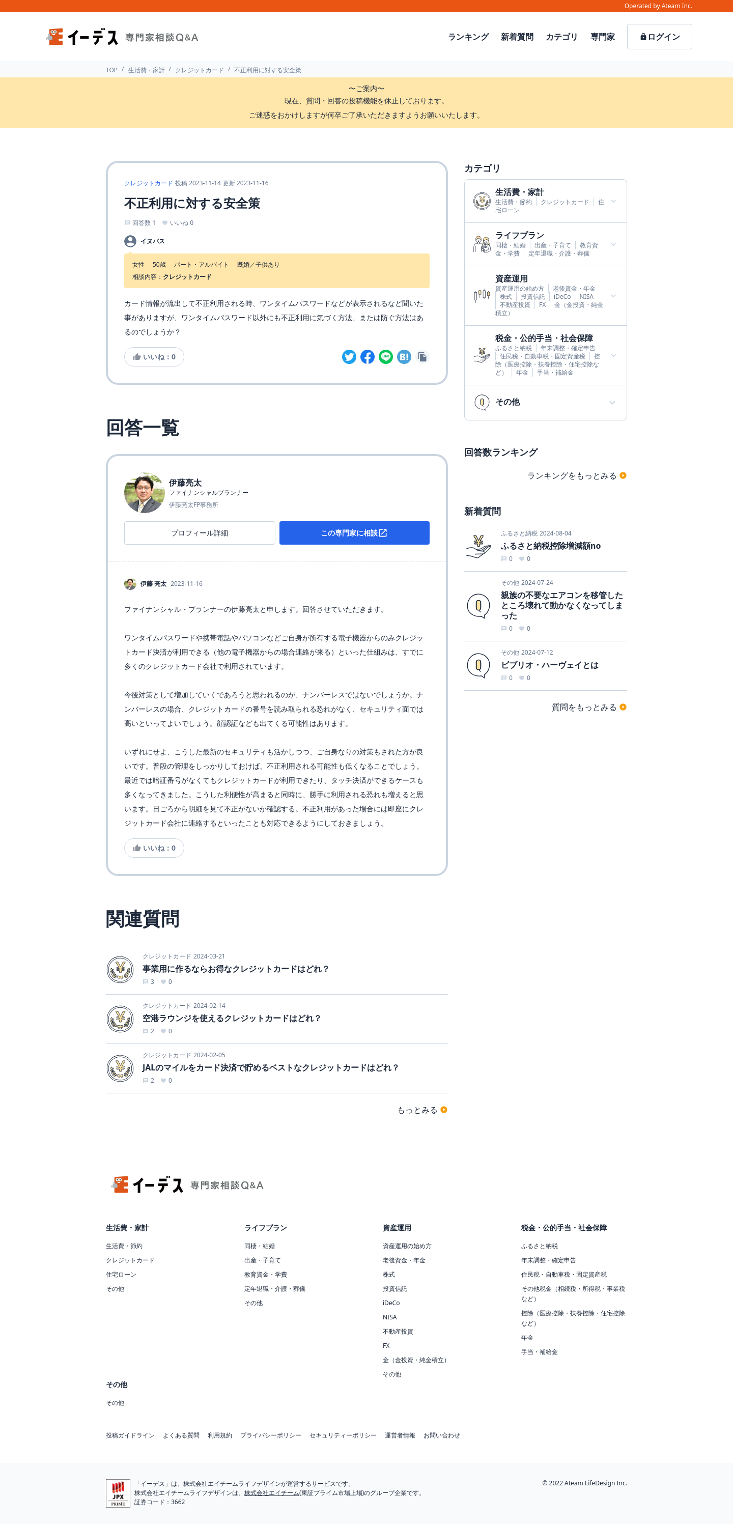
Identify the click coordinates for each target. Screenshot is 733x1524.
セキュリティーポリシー (343, 1435)
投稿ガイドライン (130, 1435)
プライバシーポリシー (270, 1435)
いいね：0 (154, 356)
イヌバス (152, 241)
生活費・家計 (146, 70)
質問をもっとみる (589, 707)
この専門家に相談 (354, 533)
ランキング (468, 37)
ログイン (659, 36)
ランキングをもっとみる (577, 475)
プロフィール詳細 (199, 533)
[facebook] (367, 357)
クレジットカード (199, 70)
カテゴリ (562, 37)
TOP (112, 70)
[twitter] (349, 357)
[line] (386, 357)
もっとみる (422, 1110)
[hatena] (404, 357)
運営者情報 (400, 1435)
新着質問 (517, 37)
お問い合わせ (442, 1435)
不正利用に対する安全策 (267, 70)
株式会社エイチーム (271, 1492)
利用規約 (220, 1435)
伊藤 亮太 (153, 584)
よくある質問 (181, 1435)
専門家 (602, 37)
